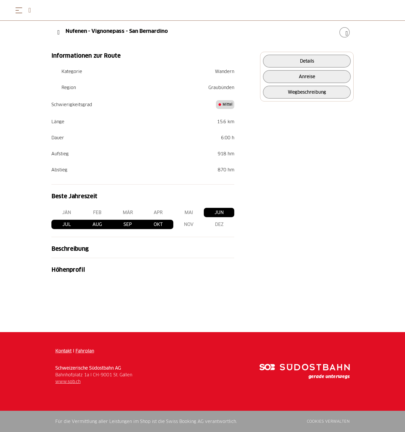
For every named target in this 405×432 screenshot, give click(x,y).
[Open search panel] (31, 10)
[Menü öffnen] (18, 10)
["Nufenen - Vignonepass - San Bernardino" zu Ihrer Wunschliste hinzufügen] (344, 32)
